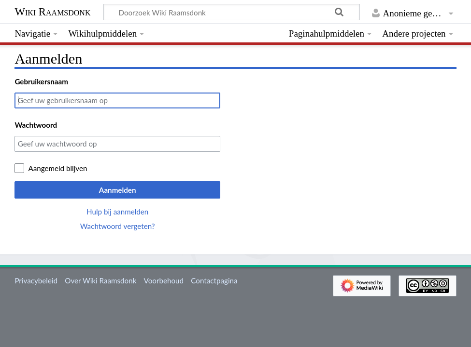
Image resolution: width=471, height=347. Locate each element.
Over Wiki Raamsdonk (100, 280)
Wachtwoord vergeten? (117, 226)
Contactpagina (214, 280)
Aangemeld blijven (57, 168)
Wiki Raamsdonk (52, 12)
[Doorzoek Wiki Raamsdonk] (231, 12)
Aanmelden (117, 190)
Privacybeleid (35, 280)
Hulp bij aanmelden (117, 211)
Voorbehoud (164, 280)
